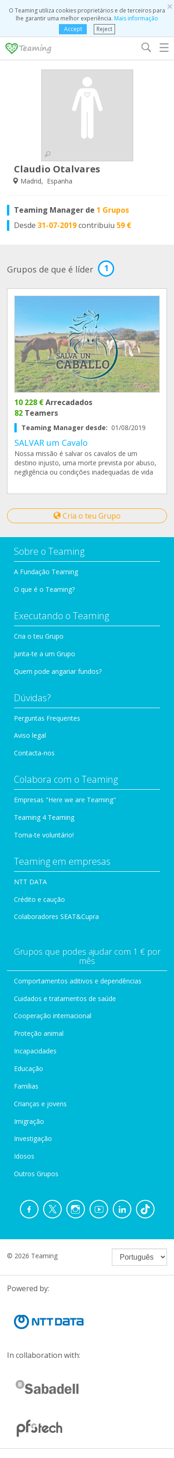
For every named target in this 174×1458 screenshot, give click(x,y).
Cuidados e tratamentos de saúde (65, 998)
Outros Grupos (36, 1173)
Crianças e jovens (40, 1103)
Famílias (26, 1086)
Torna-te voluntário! (44, 834)
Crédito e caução (39, 899)
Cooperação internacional (52, 1015)
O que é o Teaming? (44, 589)
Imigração (29, 1121)
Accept (73, 29)
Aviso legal (30, 735)
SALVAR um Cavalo (51, 442)
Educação (28, 1068)
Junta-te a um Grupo (44, 653)
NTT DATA (30, 881)
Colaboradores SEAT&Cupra (56, 916)
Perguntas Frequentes (47, 718)
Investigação (33, 1138)
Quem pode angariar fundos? (58, 671)
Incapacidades (35, 1050)
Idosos (24, 1156)
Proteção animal (39, 1033)
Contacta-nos (34, 752)
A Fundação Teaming (46, 571)
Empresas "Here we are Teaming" (65, 799)
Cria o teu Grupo (87, 516)
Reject (104, 29)
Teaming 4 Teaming (44, 817)
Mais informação (136, 18)
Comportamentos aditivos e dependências (78, 980)
